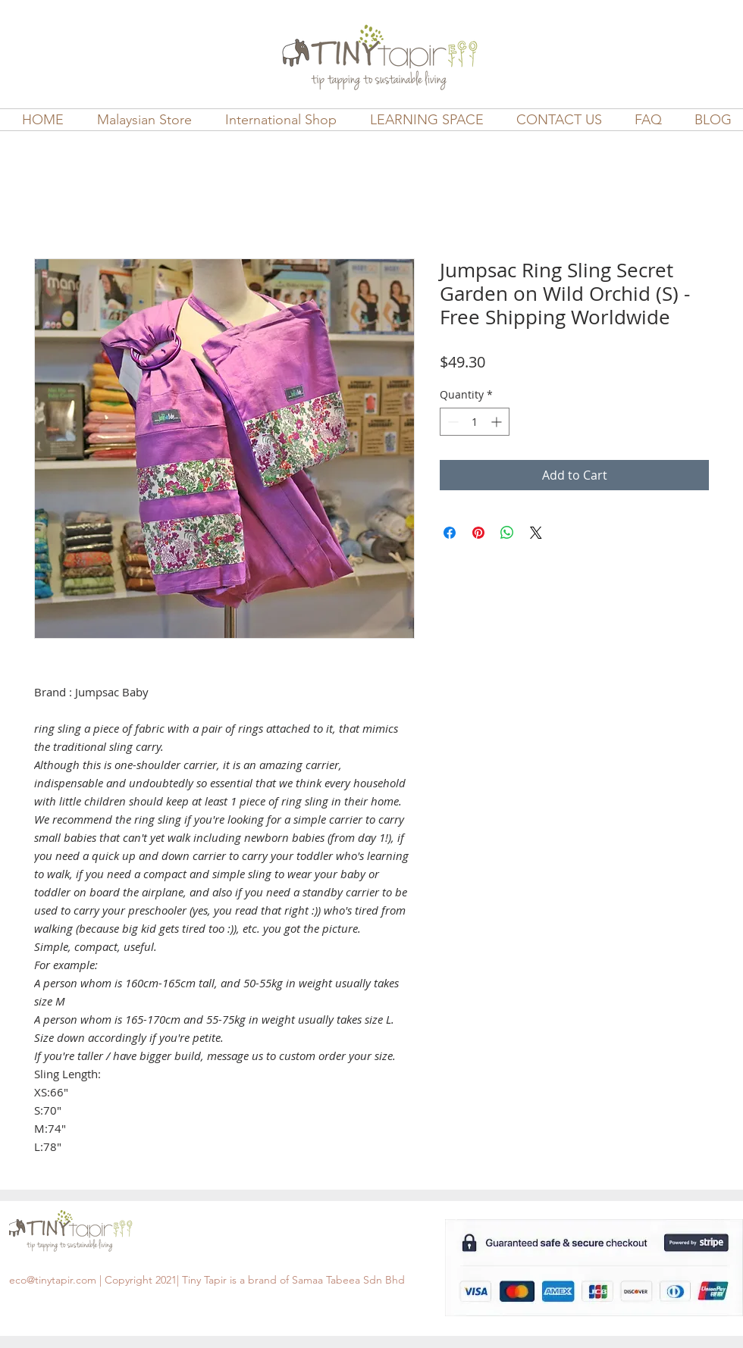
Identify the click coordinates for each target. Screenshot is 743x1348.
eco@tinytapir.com (52, 1280)
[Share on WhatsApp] (507, 533)
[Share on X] (536, 533)
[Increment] (497, 421)
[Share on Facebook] (449, 533)
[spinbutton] (474, 421)
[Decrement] (451, 421)
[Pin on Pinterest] (478, 533)
